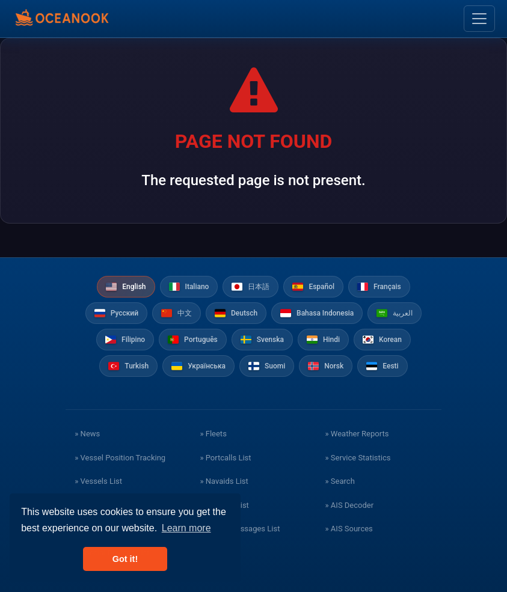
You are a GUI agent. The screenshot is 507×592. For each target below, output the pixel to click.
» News (87, 433)
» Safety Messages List (240, 528)
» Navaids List (224, 481)
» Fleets (213, 433)
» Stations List (224, 505)
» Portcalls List (225, 457)
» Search (340, 481)
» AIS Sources (349, 528)
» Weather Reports (357, 433)
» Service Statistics (358, 457)
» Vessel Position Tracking (120, 457)
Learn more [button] (186, 528)
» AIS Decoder (349, 505)
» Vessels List (98, 481)
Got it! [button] (125, 559)
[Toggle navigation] (479, 18)
